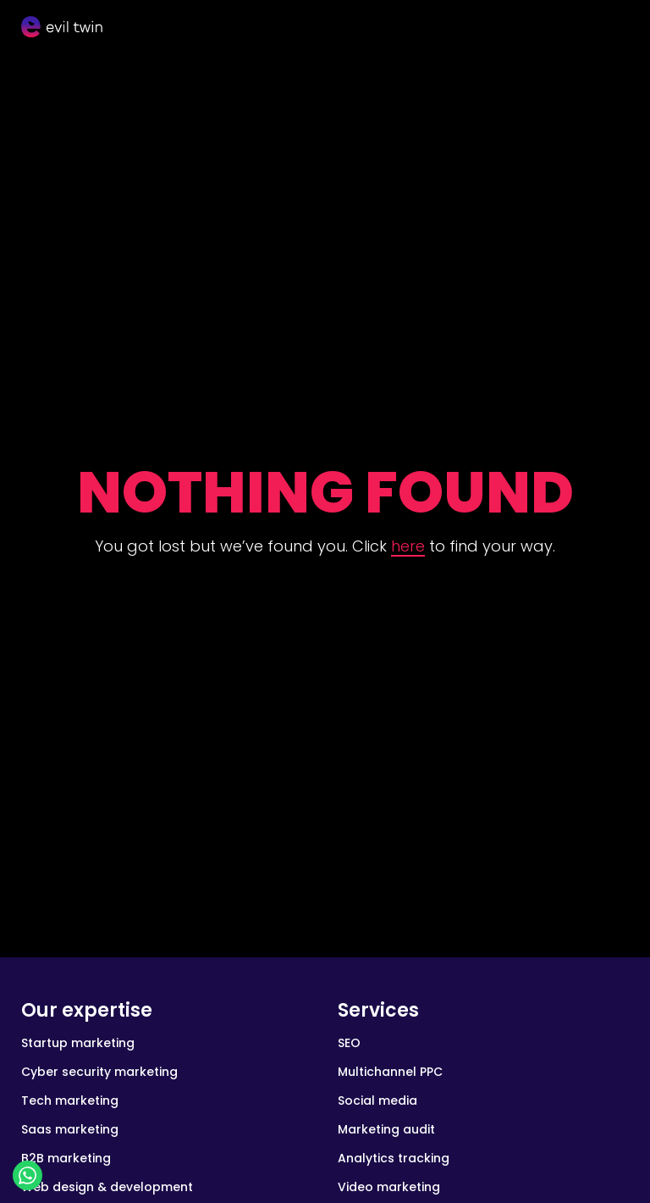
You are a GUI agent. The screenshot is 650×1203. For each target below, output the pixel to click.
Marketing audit (386, 1129)
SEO (349, 1042)
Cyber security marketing (99, 1071)
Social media (377, 1100)
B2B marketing (66, 1158)
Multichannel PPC (390, 1071)
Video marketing (389, 1186)
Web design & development (107, 1186)
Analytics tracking (393, 1158)
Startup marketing (78, 1042)
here (408, 546)
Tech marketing (69, 1100)
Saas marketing (69, 1129)
